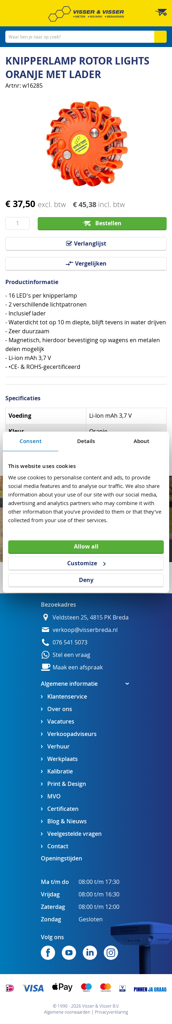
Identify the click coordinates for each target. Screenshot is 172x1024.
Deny (86, 580)
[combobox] (86, 37)
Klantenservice (67, 696)
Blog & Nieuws (67, 821)
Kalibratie (60, 771)
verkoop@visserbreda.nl (85, 630)
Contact (57, 846)
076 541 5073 (70, 642)
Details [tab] (86, 440)
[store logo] (86, 14)
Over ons (59, 709)
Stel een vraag (71, 655)
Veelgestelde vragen (74, 834)
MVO (54, 796)
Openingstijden (61, 858)
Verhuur (58, 746)
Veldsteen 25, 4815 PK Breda (91, 617)
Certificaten (63, 809)
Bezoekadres (58, 604)
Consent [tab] (31, 440)
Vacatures (60, 721)
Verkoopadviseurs (72, 734)
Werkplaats (62, 759)
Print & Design (66, 784)
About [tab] (142, 440)
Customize (86, 563)
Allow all (86, 546)
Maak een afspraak (78, 667)
